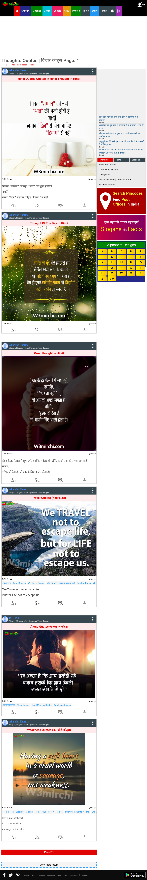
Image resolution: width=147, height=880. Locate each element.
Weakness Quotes (24, 812)
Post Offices (121, 202)
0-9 (112, 278)
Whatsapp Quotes (36, 583)
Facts (118, 160)
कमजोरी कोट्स (8, 812)
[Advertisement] (73, 36)
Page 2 (49, 852)
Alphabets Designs (121, 245)
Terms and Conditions (46, 875)
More (104, 11)
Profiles (66, 875)
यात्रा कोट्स (6, 583)
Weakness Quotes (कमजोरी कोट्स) (49, 730)
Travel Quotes (19, 583)
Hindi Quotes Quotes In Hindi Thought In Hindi (49, 78)
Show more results (49, 865)
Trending (104, 160)
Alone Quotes (23, 705)
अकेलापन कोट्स (8, 705)
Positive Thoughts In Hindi (89, 583)
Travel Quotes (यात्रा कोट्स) (49, 498)
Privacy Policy (29, 875)
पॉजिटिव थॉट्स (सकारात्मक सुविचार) (61, 583)
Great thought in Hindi (49, 353)
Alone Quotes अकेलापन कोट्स (49, 626)
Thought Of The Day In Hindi (49, 223)
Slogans (136, 160)
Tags (59, 875)
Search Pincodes (128, 193)
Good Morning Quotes (42, 705)
